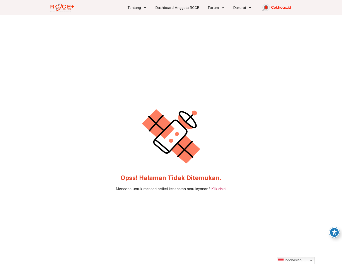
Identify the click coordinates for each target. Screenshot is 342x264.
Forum (216, 8)
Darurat (242, 8)
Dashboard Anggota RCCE (177, 7)
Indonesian (290, 260)
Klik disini (218, 189)
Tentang (137, 8)
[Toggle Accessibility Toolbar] (334, 232)
